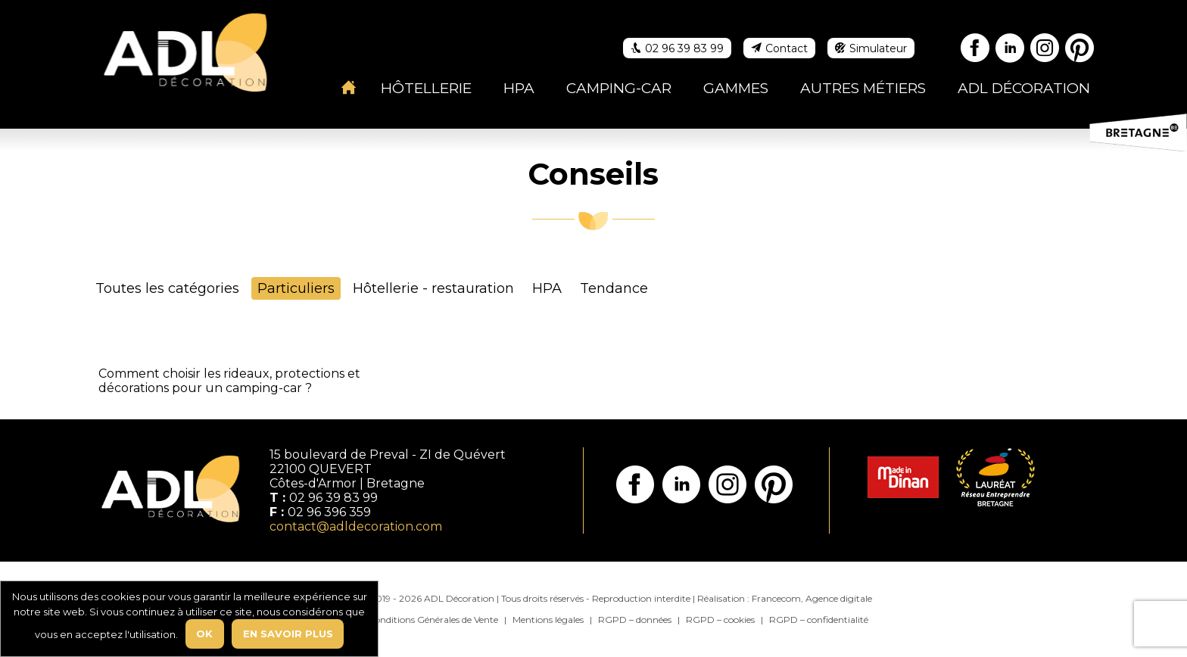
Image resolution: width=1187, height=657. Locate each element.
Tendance (614, 288)
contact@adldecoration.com (355, 526)
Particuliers (296, 288)
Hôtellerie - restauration (433, 288)
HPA (547, 288)
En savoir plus (288, 633)
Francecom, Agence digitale (812, 598)
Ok (204, 633)
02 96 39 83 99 (333, 497)
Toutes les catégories (167, 288)
